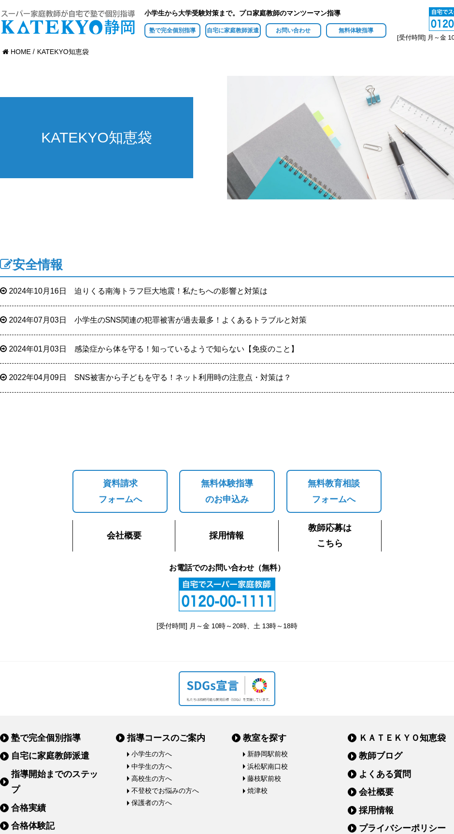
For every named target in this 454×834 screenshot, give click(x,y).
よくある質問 (385, 774)
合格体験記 (33, 826)
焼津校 (257, 790)
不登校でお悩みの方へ (165, 790)
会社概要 (124, 535)
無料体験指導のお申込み (227, 491)
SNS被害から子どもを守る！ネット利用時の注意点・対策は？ (145, 377)
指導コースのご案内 (166, 738)
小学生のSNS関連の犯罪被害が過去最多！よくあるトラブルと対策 (153, 320)
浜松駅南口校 (267, 766)
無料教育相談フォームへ (334, 491)
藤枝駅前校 (264, 778)
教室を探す (264, 738)
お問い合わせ (293, 30)
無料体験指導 (356, 30)
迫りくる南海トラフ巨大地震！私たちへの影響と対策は (134, 291)
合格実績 (28, 808)
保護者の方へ (151, 802)
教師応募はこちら (330, 535)
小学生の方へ (151, 754)
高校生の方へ (151, 778)
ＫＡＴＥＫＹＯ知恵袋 (402, 738)
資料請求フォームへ (120, 491)
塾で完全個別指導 (172, 30)
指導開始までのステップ (54, 781)
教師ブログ (380, 756)
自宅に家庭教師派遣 (233, 30)
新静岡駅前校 (267, 754)
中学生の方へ (151, 766)
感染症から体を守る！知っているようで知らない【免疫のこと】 (149, 349)
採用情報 (226, 535)
